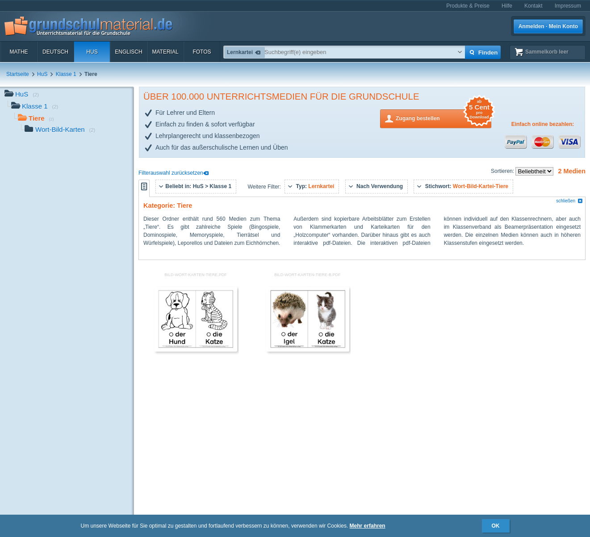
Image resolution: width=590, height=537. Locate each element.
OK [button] (496, 526)
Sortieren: (503, 171)
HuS (91, 52)
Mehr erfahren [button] (367, 526)
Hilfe (507, 6)
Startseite (17, 74)
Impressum (568, 6)
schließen (569, 200)
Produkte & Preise (468, 6)
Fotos (201, 52)
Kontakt (533, 6)
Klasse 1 (66, 74)
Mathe (18, 52)
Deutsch (55, 52)
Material (165, 52)
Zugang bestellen (443, 117)
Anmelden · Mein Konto (548, 26)
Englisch (128, 52)
